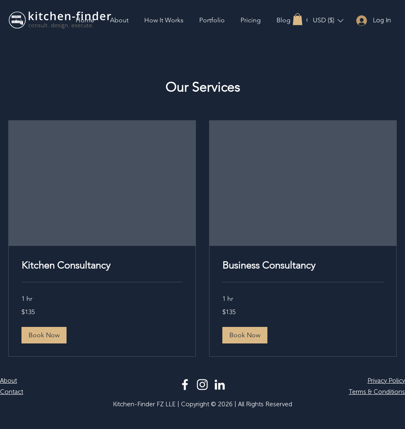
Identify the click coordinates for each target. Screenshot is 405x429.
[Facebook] (185, 384)
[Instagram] (202, 384)
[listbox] (328, 20)
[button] (298, 19)
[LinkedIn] (219, 384)
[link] (102, 265)
